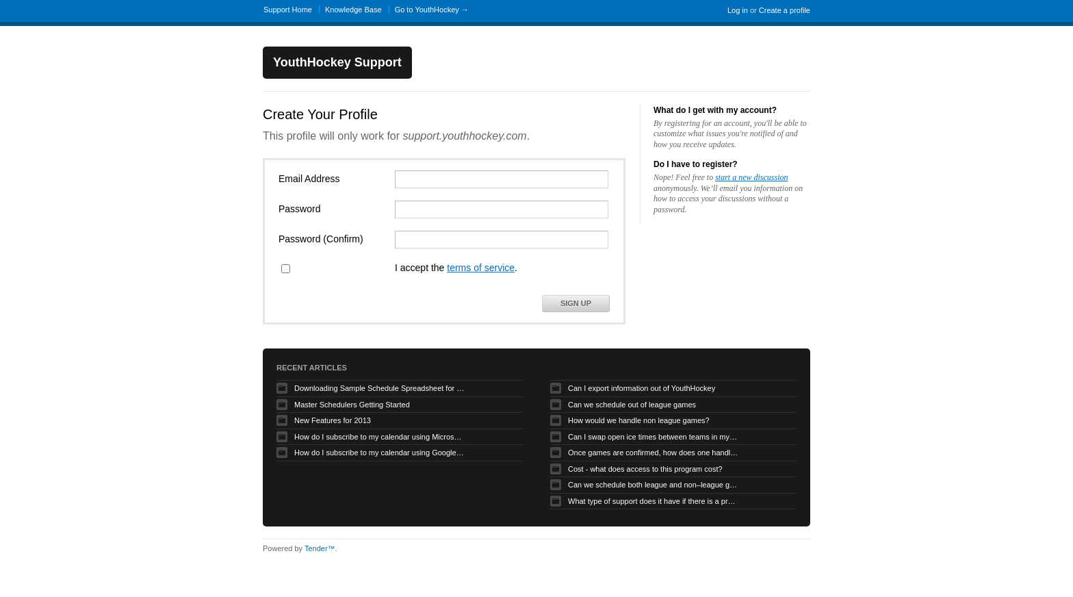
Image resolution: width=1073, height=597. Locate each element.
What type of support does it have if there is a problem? (653, 501)
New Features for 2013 (332, 420)
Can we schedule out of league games (632, 405)
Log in (737, 10)
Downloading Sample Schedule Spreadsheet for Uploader (379, 388)
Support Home (287, 9)
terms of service (481, 267)
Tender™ (320, 548)
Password (299, 208)
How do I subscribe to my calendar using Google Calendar (379, 452)
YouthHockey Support (337, 62)
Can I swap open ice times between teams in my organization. (653, 437)
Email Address (309, 178)
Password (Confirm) (321, 238)
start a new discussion (751, 177)
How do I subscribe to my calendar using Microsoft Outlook (379, 437)
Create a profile (784, 10)
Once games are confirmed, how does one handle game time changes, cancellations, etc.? (653, 452)
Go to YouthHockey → (432, 9)
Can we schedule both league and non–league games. (653, 485)
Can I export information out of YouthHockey (641, 388)
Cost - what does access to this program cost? (645, 469)
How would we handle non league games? (639, 420)
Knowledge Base (353, 9)
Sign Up (575, 303)
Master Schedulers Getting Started (352, 405)
